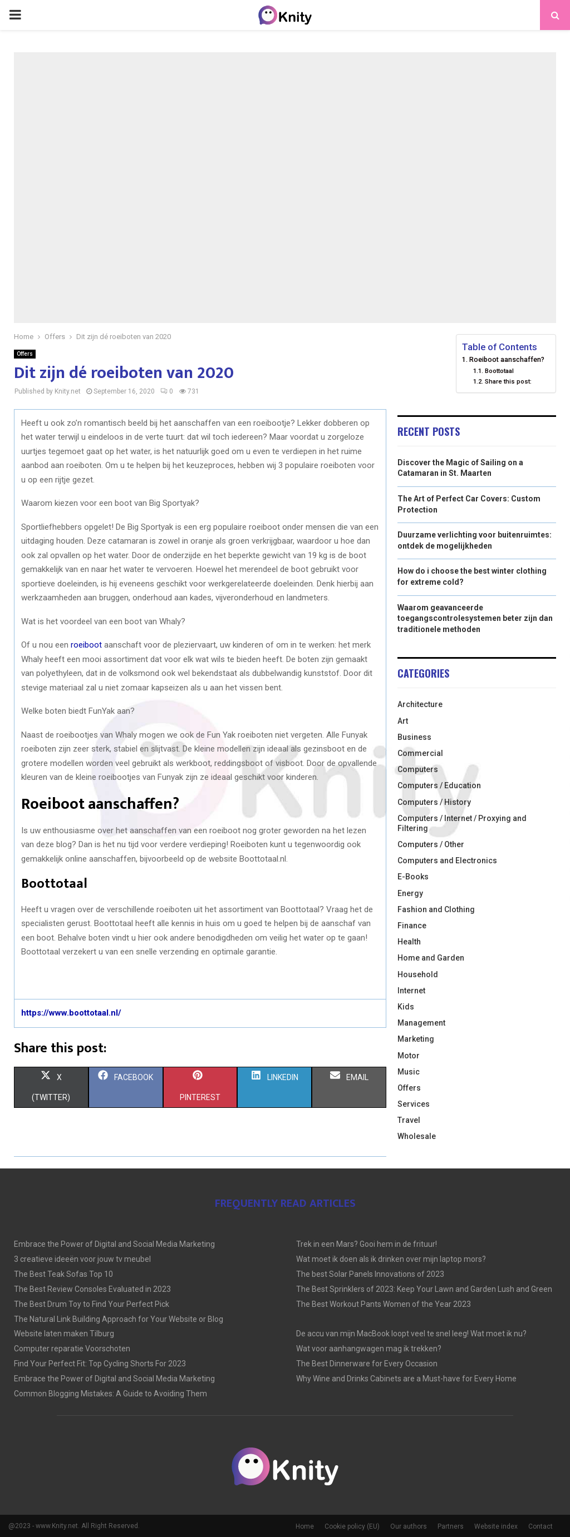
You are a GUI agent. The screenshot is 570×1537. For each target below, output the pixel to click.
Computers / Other (430, 844)
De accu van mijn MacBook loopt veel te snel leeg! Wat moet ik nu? (411, 1333)
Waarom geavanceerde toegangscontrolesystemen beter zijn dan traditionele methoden (475, 618)
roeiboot (86, 645)
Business (414, 737)
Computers (417, 769)
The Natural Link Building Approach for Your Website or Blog (118, 1319)
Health (409, 941)
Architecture (420, 704)
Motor (408, 1055)
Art (402, 721)
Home (305, 1526)
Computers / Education (439, 785)
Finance (411, 925)
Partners (451, 1526)
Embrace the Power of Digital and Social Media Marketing (114, 1244)
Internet (411, 990)
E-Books (413, 876)
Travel (408, 1120)
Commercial (420, 753)
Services (413, 1104)
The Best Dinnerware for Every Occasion (367, 1363)
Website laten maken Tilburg (64, 1333)
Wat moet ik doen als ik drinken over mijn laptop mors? (391, 1259)
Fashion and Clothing (436, 909)
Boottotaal (499, 371)
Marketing (415, 1038)
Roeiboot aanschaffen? (506, 359)
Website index (496, 1526)
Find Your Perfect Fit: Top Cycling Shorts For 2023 (100, 1363)
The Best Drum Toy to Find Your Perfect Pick (91, 1304)
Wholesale (416, 1136)
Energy (410, 893)
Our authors (408, 1526)
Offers (25, 354)
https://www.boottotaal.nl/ (71, 1013)
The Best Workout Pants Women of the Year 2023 (383, 1304)
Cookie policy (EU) (352, 1526)
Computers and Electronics (447, 860)
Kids (405, 1006)
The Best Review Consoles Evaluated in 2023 (92, 1289)
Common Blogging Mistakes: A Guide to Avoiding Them (110, 1393)
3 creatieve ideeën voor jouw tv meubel (82, 1259)
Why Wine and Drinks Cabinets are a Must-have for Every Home (406, 1378)
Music (408, 1071)
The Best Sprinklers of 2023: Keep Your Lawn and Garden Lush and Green (424, 1289)
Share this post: (508, 381)
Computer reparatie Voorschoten (72, 1348)
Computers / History (434, 802)
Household (417, 974)
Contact (540, 1526)
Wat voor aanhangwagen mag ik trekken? (368, 1348)
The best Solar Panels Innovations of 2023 (370, 1274)
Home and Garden (430, 957)
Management (421, 1022)
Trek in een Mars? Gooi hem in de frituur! (366, 1244)
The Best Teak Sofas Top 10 (63, 1274)
